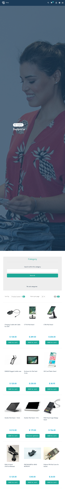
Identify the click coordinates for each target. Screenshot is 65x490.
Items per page (34, 296)
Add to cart (12, 342)
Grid (58, 296)
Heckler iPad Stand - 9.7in (31, 418)
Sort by (7, 296)
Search (32, 275)
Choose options (32, 435)
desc (23, 296)
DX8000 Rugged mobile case (13, 371)
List (55, 296)
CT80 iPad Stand (48, 324)
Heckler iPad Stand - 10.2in (12, 418)
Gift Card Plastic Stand (50, 371)
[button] (62, 3)
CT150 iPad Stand (29, 324)
